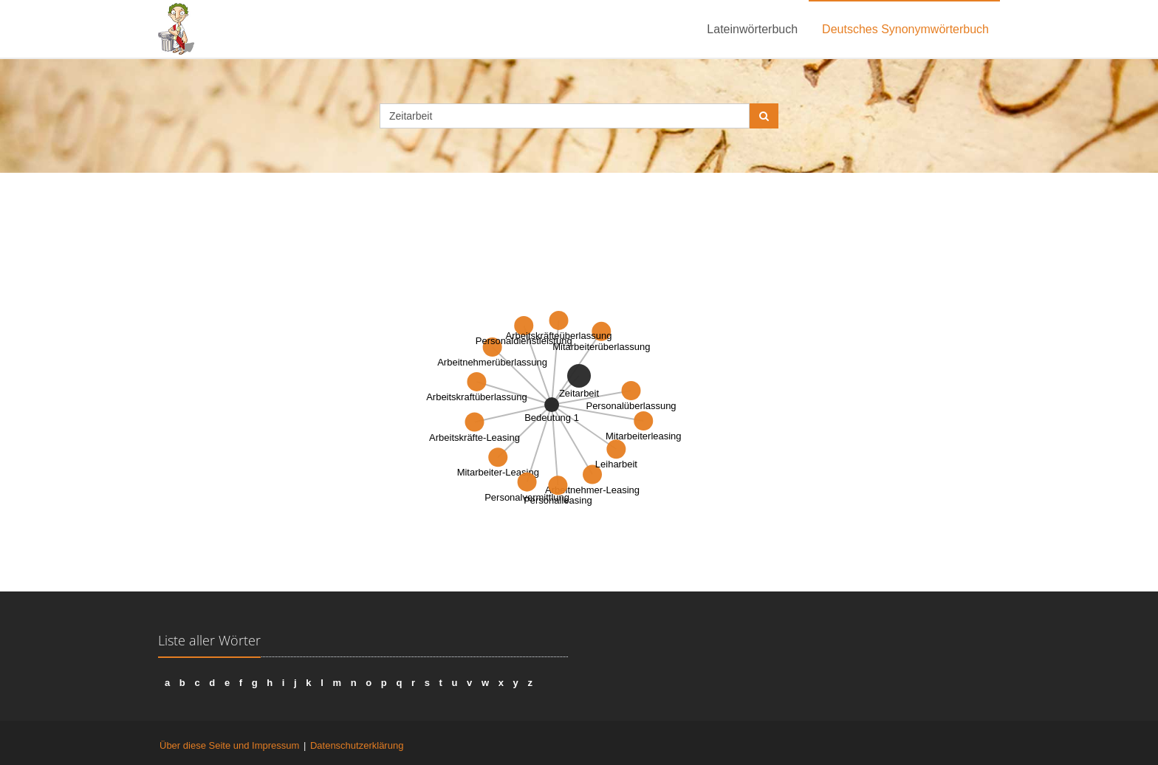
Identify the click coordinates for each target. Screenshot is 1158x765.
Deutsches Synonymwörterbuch (905, 29)
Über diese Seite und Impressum (229, 745)
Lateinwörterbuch (752, 29)
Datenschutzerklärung (356, 745)
